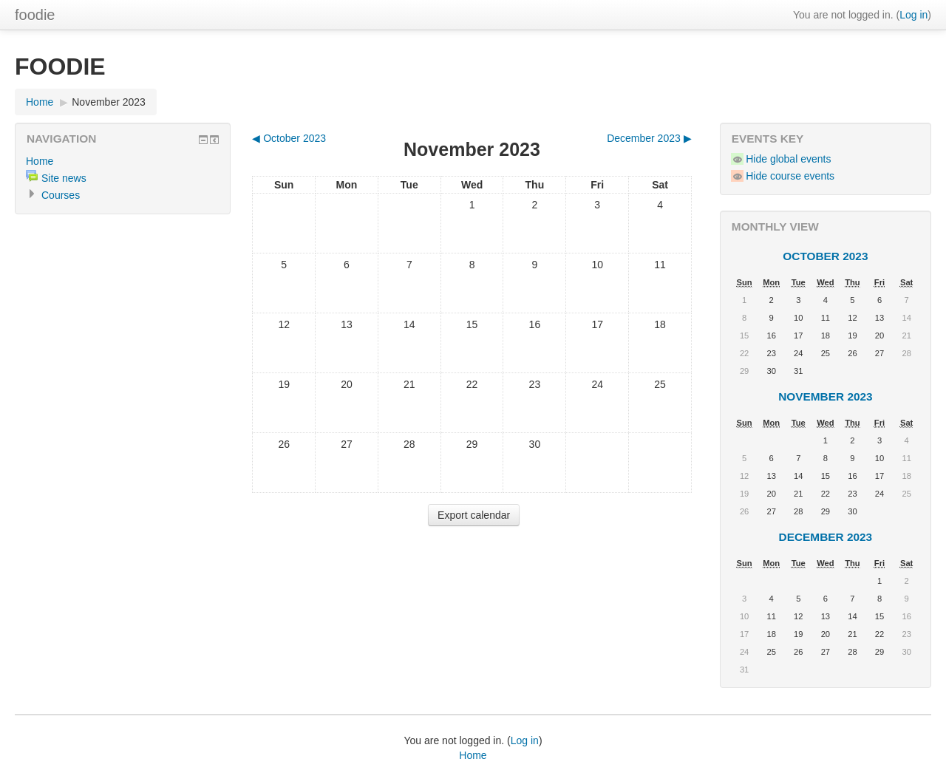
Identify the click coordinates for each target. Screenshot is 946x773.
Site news (63, 178)
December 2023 (826, 537)
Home (39, 102)
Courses (60, 195)
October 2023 (825, 256)
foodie (35, 15)
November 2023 (109, 102)
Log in (913, 15)
